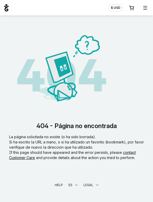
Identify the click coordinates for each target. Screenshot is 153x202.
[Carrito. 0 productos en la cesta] (131, 7)
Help (59, 185)
